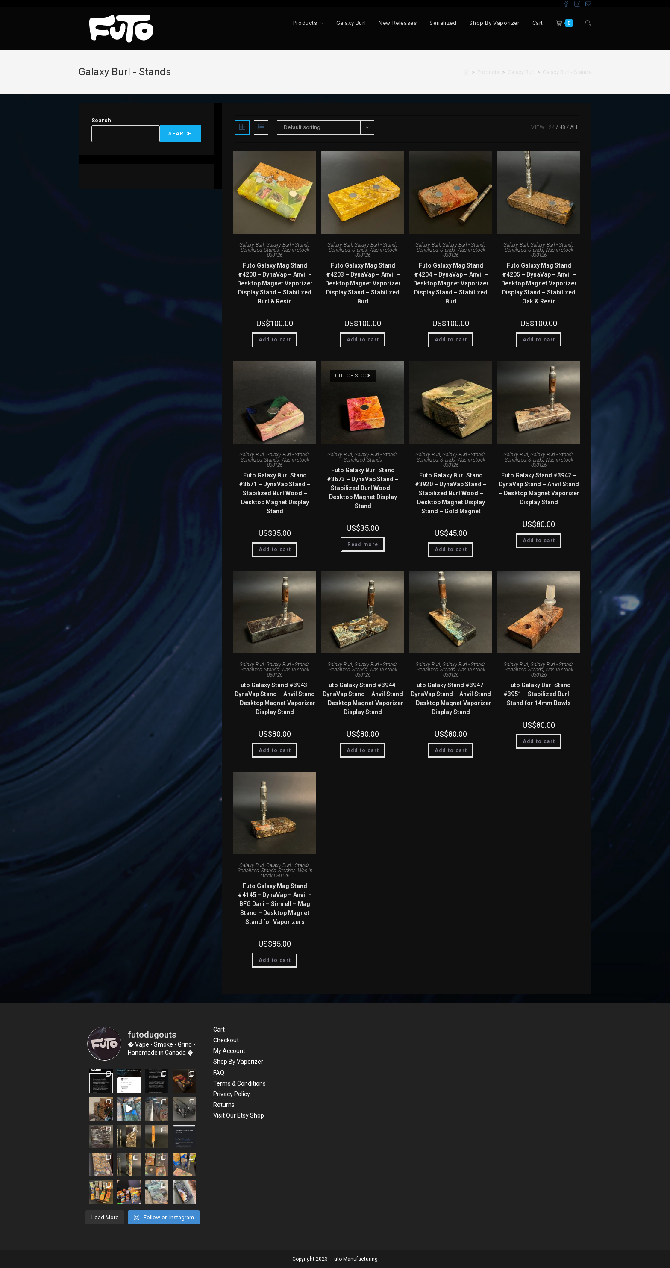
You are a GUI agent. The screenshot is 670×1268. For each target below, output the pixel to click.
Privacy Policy (231, 1094)
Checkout (226, 1040)
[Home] (466, 72)
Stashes (287, 871)
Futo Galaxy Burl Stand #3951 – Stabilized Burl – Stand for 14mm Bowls (538, 694)
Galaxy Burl (251, 245)
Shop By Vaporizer (238, 1061)
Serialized (251, 250)
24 (552, 127)
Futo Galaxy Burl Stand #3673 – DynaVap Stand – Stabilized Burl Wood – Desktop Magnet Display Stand (363, 488)
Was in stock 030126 (288, 252)
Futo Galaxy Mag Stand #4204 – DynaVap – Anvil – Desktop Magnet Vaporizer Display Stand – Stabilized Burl (451, 283)
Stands (271, 250)
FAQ (218, 1072)
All (574, 127)
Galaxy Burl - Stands (567, 72)
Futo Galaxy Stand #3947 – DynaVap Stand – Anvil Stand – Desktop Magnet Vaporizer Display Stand (451, 698)
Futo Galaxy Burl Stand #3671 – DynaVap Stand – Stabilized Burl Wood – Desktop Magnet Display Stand (275, 493)
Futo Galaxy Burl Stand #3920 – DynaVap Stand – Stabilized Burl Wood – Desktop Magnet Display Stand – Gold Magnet (451, 493)
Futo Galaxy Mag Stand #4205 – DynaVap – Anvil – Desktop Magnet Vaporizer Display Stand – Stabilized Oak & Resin (539, 283)
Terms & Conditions (239, 1083)
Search (101, 120)
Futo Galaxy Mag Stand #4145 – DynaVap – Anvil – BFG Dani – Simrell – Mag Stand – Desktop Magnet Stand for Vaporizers (275, 904)
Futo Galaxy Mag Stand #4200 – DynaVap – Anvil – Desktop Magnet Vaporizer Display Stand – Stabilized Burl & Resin (275, 283)
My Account (229, 1050)
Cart (219, 1029)
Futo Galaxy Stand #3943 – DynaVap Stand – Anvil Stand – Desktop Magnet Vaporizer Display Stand (275, 698)
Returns (224, 1104)
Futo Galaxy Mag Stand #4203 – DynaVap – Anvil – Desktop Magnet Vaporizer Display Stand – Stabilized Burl (363, 283)
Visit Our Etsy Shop (238, 1115)
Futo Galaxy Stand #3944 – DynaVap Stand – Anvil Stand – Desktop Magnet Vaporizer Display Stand (363, 698)
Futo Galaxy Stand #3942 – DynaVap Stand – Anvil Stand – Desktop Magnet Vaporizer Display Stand (539, 489)
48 (562, 127)
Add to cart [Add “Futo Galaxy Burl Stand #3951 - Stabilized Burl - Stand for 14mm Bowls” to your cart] (539, 741)
